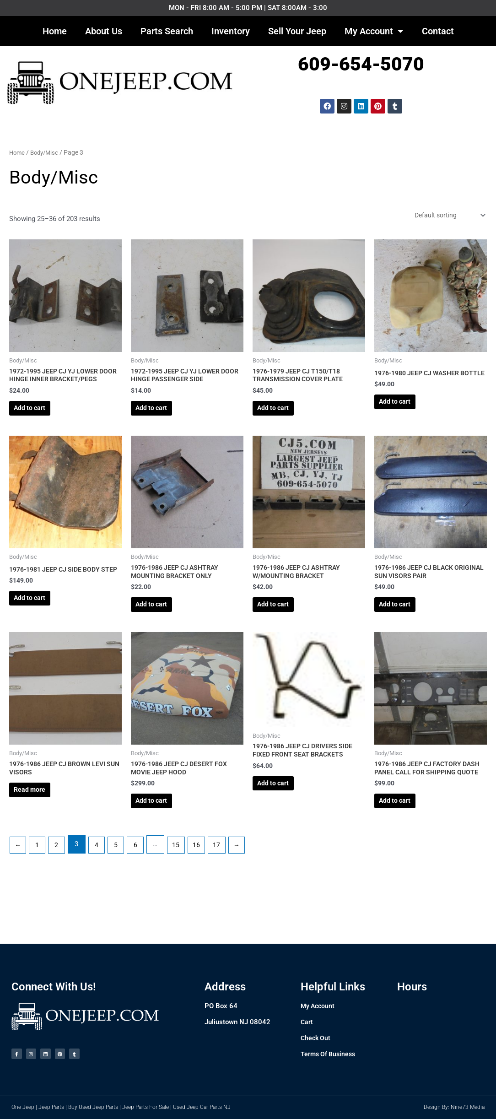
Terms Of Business (330, 1049)
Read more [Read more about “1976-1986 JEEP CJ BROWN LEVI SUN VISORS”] (39, 829)
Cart (307, 1017)
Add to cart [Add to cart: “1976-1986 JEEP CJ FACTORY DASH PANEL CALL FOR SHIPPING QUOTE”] (405, 849)
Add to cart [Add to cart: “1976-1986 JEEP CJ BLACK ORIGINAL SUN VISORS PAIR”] (405, 633)
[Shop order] (445, 216)
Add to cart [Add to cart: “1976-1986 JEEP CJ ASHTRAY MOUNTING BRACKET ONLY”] (161, 633)
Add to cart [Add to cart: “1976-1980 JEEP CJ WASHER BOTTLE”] (405, 416)
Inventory (230, 31)
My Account (374, 31)
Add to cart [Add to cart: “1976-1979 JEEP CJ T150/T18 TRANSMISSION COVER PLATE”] (283, 416)
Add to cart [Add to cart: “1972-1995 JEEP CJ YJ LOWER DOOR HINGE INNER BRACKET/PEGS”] (40, 425)
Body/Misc (47, 152)
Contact (438, 31)
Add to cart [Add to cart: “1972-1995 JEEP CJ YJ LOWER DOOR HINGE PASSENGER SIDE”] (161, 416)
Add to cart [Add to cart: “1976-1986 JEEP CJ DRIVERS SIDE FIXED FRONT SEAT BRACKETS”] (283, 823)
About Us (103, 31)
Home (55, 31)
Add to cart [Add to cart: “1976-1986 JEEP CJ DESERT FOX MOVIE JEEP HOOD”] (161, 840)
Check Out (316, 1033)
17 (228, 897)
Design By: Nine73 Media (454, 1107)
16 (206, 897)
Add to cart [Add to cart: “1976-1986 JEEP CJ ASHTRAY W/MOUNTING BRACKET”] (283, 633)
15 (185, 897)
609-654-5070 (361, 64)
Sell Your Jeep (297, 31)
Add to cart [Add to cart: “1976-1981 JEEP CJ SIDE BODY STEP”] (40, 633)
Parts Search (166, 31)
